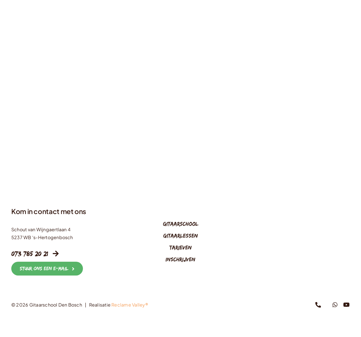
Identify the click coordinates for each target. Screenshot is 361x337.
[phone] (318, 305)
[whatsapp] (335, 305)
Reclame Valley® (129, 305)
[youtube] (346, 305)
